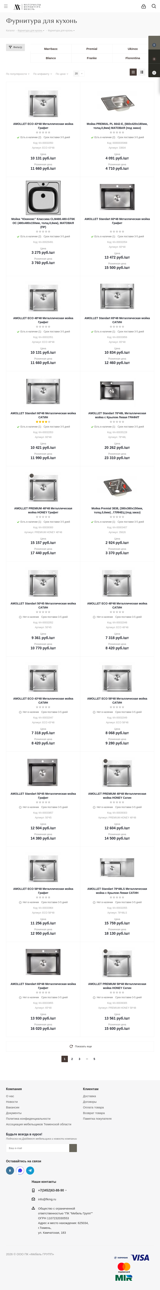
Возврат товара (94, 1113)
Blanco (51, 58)
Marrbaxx (51, 48)
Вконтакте (10, 1171)
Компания (14, 1089)
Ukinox (133, 48)
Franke (92, 58)
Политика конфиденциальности (28, 1118)
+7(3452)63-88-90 (51, 1190)
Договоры (90, 1101)
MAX (20, 1171)
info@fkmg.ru (47, 1199)
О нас (10, 1096)
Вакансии (12, 1107)
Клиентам (91, 1089)
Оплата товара (93, 1107)
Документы (13, 1113)
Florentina (132, 58)
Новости (12, 1101)
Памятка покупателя (97, 1118)
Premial (91, 48)
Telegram (30, 1171)
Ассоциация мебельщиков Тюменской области (38, 1124)
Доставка (89, 1096)
